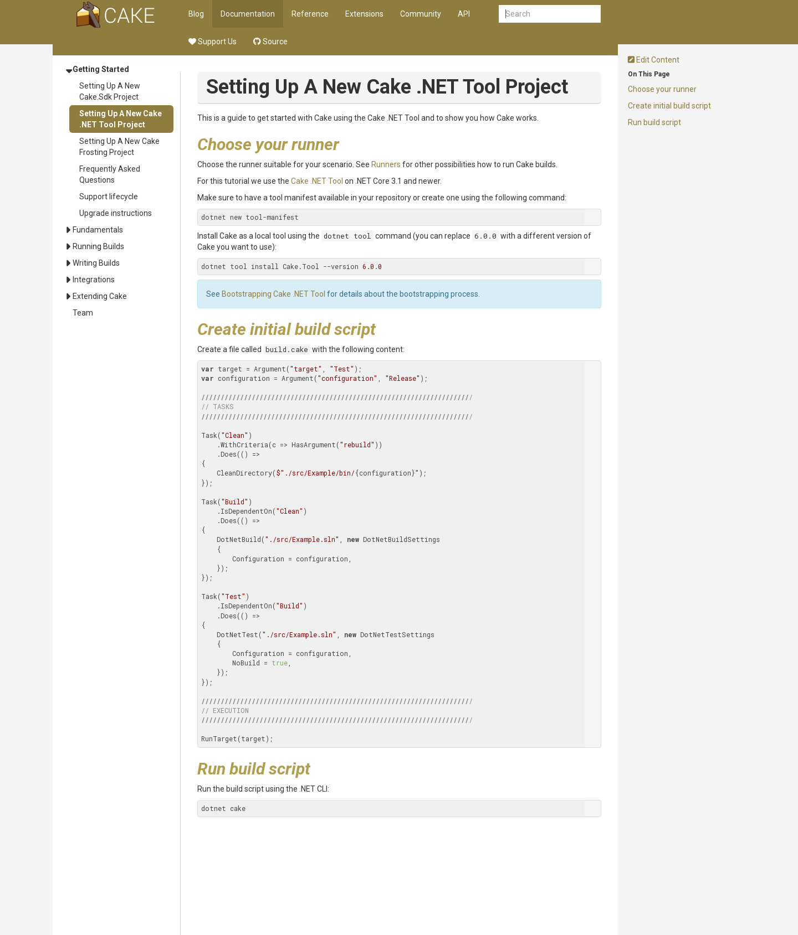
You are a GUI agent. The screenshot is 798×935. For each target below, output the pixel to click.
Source (270, 41)
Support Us (212, 41)
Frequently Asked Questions (109, 174)
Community (420, 13)
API (464, 13)
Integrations (94, 279)
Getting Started (101, 69)
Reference (310, 13)
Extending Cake (100, 296)
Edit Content (653, 59)
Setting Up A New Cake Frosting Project (119, 147)
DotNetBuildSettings (401, 539)
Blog (196, 13)
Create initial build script (669, 105)
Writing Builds (96, 263)
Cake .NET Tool (317, 181)
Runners (386, 164)
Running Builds (98, 246)
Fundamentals (98, 229)
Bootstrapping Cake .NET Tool (273, 294)
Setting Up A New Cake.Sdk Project (109, 91)
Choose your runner (662, 89)
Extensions (364, 13)
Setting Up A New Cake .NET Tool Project (120, 119)
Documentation (248, 13)
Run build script (654, 122)
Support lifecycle (108, 196)
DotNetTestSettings (397, 634)
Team (83, 312)
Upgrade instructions (115, 213)
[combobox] (549, 13)
